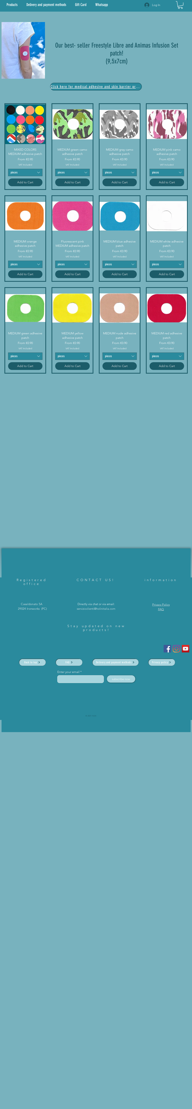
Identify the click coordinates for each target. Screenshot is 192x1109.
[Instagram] (176, 648)
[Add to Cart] (25, 182)
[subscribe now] (121, 679)
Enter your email (68, 672)
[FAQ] (69, 662)
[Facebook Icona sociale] (167, 648)
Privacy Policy (161, 604)
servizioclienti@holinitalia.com (96, 608)
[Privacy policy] (161, 662)
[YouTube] (185, 648)
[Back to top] (32, 662)
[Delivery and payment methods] (115, 662)
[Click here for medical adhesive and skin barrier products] (96, 86)
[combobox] (25, 172)
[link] (180, 5)
